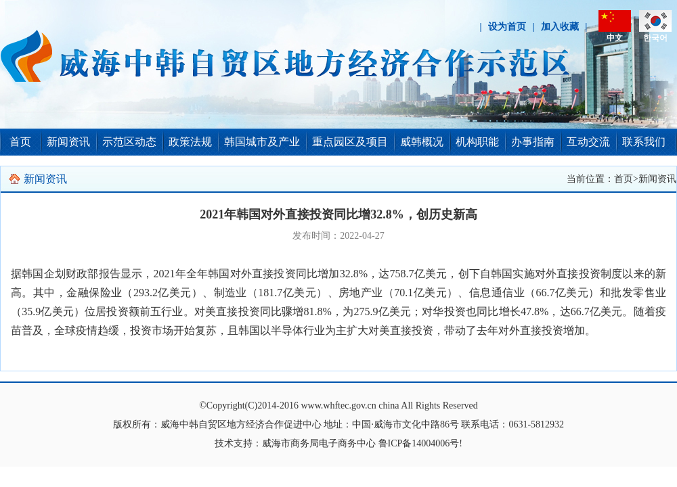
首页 (20, 141)
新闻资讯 (68, 141)
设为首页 (507, 27)
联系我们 (643, 141)
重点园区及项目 (350, 141)
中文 (615, 38)
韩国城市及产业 (262, 141)
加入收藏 (560, 27)
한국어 (655, 38)
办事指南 (532, 141)
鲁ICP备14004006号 (419, 443)
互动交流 (588, 141)
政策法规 (190, 141)
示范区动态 (129, 141)
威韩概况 (421, 141)
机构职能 (477, 141)
